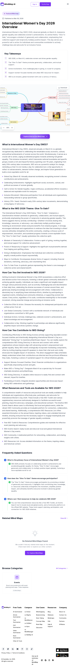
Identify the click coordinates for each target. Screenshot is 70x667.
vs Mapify (28, 615)
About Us (62, 612)
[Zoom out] (3, 127)
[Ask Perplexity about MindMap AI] (49, 660)
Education (39, 627)
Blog (49, 612)
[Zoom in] (12, 127)
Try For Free (45, 4)
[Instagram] (27, 649)
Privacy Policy (5, 653)
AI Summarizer (17, 612)
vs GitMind (28, 623)
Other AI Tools (17, 641)
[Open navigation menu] (68, 4)
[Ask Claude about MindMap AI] (53, 660)
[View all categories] (62, 568)
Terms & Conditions (18, 653)
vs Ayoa (27, 626)
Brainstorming (40, 615)
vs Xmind (27, 612)
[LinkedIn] (13, 649)
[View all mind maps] (64, 518)
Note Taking (40, 618)
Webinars (51, 615)
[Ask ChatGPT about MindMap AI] (42, 660)
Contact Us (62, 615)
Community (62, 618)
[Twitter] (8, 649)
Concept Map (40, 621)
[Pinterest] (22, 649)
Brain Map (39, 624)
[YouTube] (17, 649)
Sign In (35, 4)
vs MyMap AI (29, 635)
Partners (62, 621)
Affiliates (62, 624)
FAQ (49, 621)
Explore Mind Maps (35, 553)
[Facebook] (3, 649)
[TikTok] (32, 649)
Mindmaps (51, 618)
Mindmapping (40, 612)
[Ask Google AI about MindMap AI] (45, 660)
